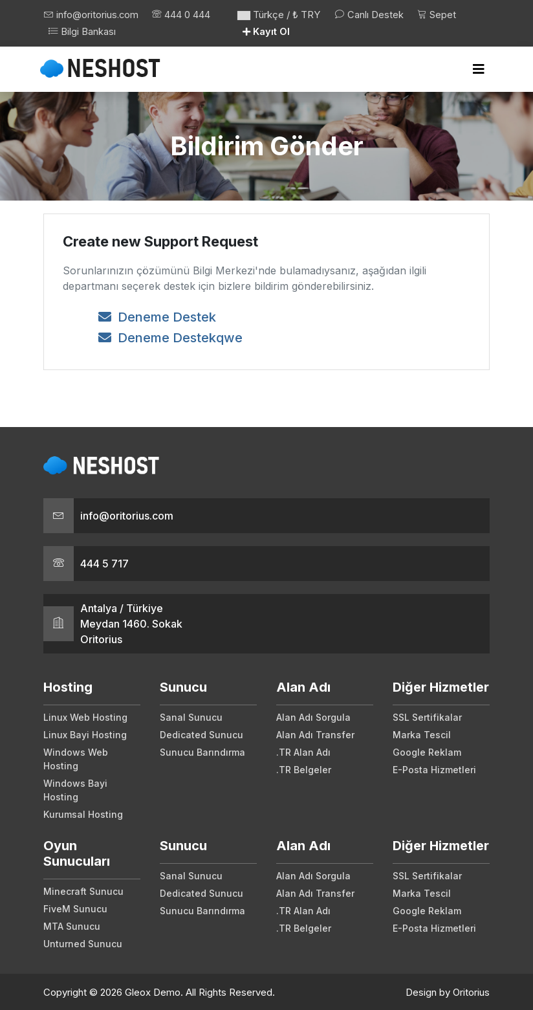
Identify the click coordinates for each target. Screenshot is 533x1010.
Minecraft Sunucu (83, 889)
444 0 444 (79, 31)
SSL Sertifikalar (427, 715)
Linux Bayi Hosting (85, 732)
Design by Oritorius (448, 990)
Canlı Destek (370, 14)
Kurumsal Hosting (83, 812)
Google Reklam (427, 750)
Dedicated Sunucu (201, 732)
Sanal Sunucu (191, 715)
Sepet (439, 14)
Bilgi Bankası (157, 31)
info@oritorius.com (91, 14)
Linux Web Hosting (85, 715)
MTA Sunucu (71, 924)
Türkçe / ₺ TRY (278, 14)
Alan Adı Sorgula (313, 715)
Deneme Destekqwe (170, 336)
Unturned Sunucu (82, 941)
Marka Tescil (422, 732)
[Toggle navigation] (478, 67)
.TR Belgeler (303, 767)
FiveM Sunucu (75, 906)
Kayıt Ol (267, 31)
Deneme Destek (157, 315)
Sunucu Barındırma (202, 750)
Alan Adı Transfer (315, 732)
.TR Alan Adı (303, 750)
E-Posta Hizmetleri (434, 767)
